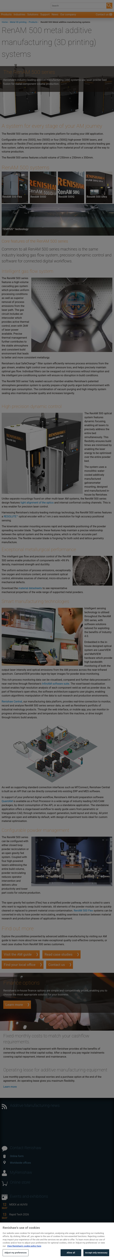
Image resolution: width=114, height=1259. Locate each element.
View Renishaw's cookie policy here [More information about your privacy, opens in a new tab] (24, 1251)
